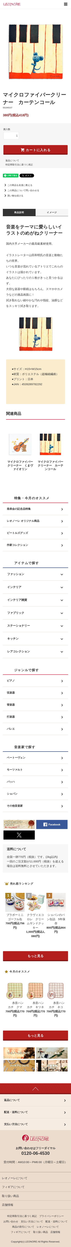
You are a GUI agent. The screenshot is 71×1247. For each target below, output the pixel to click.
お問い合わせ (10, 1221)
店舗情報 (7, 1204)
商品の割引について (23, 1226)
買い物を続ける (13, 195)
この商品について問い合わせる (21, 190)
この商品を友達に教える (17, 185)
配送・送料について (56, 1221)
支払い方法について (32, 1221)
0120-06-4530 (35, 1153)
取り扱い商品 (10, 1196)
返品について (12, 160)
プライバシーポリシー (51, 1216)
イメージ (52, 212)
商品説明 (19, 212)
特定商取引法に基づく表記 (19, 164)
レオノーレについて (14, 1178)
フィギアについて (13, 1186)
